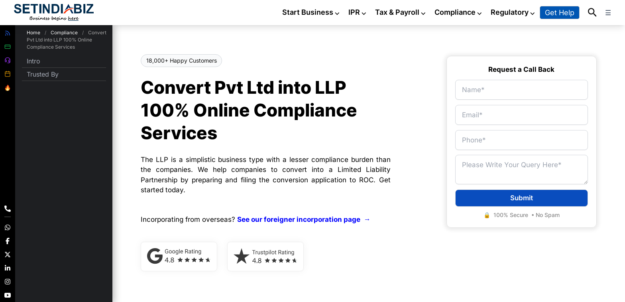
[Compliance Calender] (7, 74)
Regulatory (513, 12)
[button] (592, 13)
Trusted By (43, 74)
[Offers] (7, 87)
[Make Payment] (7, 46)
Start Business (311, 12)
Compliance (458, 12)
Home (33, 33)
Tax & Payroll (400, 12)
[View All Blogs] (7, 33)
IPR (357, 12)
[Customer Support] (7, 60)
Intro (33, 61)
